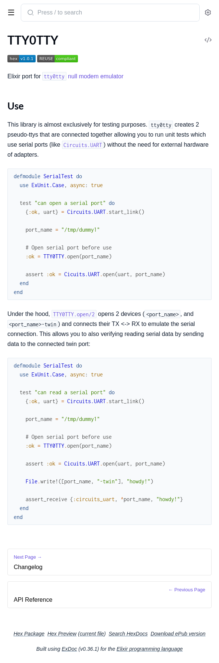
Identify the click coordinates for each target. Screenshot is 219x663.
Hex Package (28, 634)
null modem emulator (82, 76)
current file (92, 634)
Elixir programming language (150, 649)
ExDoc (69, 649)
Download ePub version (178, 634)
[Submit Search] (30, 13)
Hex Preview (62, 634)
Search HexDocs (128, 634)
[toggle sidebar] (9, 12)
